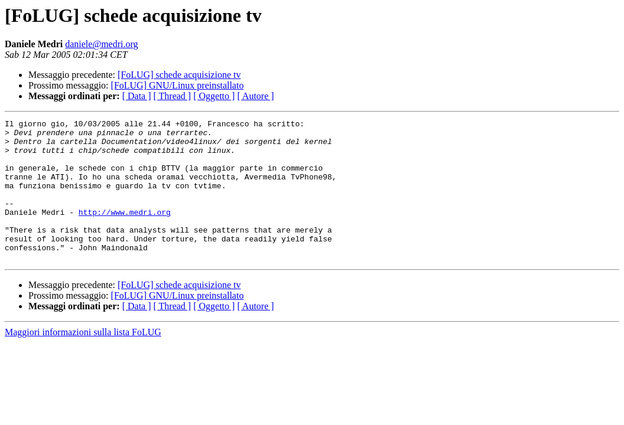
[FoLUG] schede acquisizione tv (179, 75)
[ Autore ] (255, 96)
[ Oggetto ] (214, 96)
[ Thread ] (172, 96)
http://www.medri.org (125, 231)
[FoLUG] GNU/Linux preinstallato (177, 85)
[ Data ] (136, 96)
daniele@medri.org (101, 44)
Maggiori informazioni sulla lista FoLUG (83, 360)
